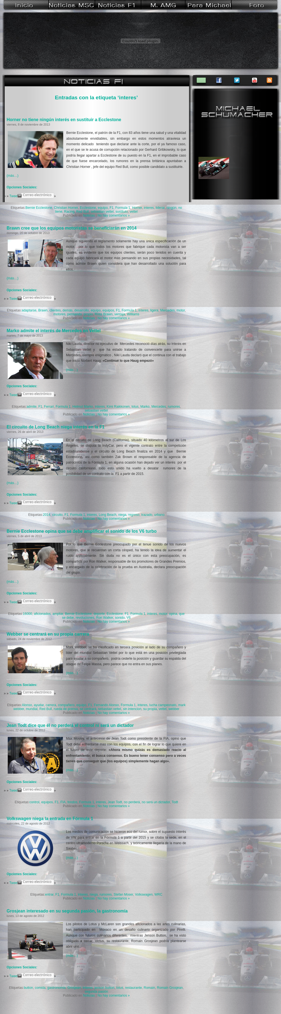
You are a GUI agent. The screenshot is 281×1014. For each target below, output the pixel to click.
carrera (51, 705)
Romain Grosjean (170, 988)
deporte (99, 614)
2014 (47, 515)
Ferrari (49, 407)
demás (68, 310)
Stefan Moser (123, 894)
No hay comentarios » (113, 215)
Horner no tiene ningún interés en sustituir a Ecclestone (64, 119)
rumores (174, 407)
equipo (103, 208)
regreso (133, 515)
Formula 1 (122, 208)
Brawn (43, 310)
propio (88, 314)
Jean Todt (115, 802)
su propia (150, 709)
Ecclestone (88, 208)
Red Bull (82, 212)
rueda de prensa (66, 709)
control (34, 802)
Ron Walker (104, 618)
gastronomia (56, 988)
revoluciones (85, 618)
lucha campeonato (162, 705)
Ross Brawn (104, 314)
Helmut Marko (82, 407)
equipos (108, 310)
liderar (160, 208)
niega (122, 515)
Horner (137, 208)
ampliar (57, 614)
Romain (149, 988)
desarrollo (81, 310)
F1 (111, 208)
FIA (63, 802)
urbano (159, 515)
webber (173, 709)
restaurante (133, 988)
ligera (154, 310)
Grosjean (74, 988)
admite (31, 407)
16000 (27, 614)
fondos (72, 802)
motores (59, 314)
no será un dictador (156, 802)
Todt (175, 802)
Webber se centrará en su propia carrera (48, 634)
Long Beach (107, 515)
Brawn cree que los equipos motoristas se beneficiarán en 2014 (72, 228)
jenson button (104, 988)
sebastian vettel (102, 212)
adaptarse (29, 310)
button (28, 988)
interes (149, 208)
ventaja (119, 314)
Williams (133, 314)
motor (181, 310)
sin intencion (132, 709)
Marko (144, 407)
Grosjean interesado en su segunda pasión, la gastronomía (67, 911)
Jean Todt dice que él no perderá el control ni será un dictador (70, 725)
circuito (57, 515)
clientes (55, 310)
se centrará (88, 709)
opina (173, 614)
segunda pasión (96, 992)
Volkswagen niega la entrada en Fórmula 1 (50, 818)
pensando (74, 314)
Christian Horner (66, 208)
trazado (146, 515)
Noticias (89, 215)
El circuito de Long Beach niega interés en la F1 (55, 427)
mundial (32, 709)
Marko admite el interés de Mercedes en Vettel (54, 330)
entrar (49, 894)
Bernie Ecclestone (38, 208)
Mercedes (167, 310)
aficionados (42, 614)
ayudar (39, 705)
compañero (66, 705)
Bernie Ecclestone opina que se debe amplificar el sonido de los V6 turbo (82, 531)
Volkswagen (144, 894)
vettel (134, 212)
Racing (69, 212)
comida (40, 988)
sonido (119, 618)
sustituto (121, 212)
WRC (159, 894)
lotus (134, 407)
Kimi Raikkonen (118, 407)
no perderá (132, 802)
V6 (129, 618)
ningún (171, 208)
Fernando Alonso (106, 705)
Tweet (13, 196)
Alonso (27, 705)
